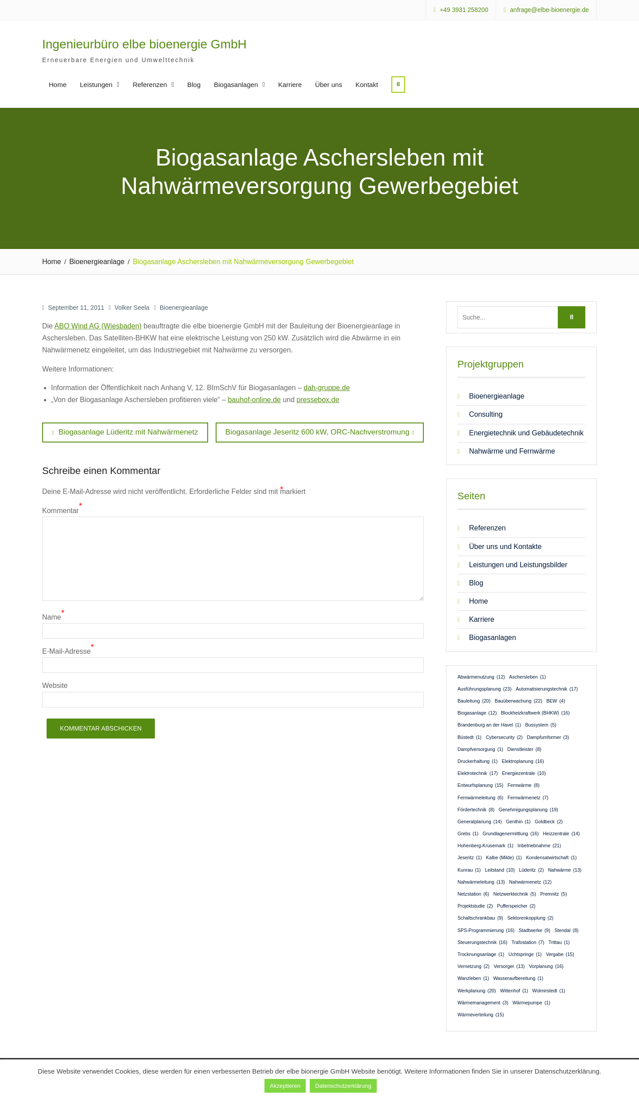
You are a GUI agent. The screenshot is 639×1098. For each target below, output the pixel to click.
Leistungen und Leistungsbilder (518, 564)
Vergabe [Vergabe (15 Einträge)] (560, 954)
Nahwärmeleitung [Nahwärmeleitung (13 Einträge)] (481, 881)
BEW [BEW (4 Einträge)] (555, 701)
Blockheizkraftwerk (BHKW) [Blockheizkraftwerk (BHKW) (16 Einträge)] (535, 713)
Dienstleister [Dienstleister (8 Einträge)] (524, 749)
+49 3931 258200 (464, 10)
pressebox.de (317, 399)
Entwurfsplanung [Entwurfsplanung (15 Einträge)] (480, 785)
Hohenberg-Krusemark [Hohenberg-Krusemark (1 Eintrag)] (485, 845)
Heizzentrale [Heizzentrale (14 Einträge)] (561, 833)
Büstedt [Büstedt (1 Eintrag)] (469, 737)
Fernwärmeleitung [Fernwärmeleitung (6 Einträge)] (480, 797)
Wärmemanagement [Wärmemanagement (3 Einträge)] (483, 1002)
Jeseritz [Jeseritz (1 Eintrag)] (470, 857)
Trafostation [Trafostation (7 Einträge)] (528, 942)
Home (58, 84)
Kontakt (366, 84)
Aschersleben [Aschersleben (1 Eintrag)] (527, 676)
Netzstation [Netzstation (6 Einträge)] (473, 894)
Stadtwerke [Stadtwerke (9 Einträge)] (534, 930)
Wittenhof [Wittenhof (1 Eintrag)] (514, 990)
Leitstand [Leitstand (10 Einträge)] (500, 869)
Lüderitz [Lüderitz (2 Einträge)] (531, 869)
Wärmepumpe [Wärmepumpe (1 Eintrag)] (531, 1002)
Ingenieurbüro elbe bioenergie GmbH (144, 44)
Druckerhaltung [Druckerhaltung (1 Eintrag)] (477, 761)
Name (51, 617)
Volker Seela (132, 307)
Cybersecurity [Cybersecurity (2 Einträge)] (504, 737)
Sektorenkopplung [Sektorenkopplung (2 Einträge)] (530, 918)
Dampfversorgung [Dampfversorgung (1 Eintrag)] (480, 749)
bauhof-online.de (254, 399)
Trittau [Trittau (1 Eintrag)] (559, 942)
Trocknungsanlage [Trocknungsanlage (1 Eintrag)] (481, 954)
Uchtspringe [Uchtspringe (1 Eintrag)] (525, 954)
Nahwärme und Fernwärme (512, 450)
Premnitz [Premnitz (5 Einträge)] (553, 894)
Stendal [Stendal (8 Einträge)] (566, 930)
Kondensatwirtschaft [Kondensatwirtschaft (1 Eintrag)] (551, 857)
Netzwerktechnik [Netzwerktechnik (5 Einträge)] (514, 894)
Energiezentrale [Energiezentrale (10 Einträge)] (524, 773)
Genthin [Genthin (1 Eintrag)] (518, 821)
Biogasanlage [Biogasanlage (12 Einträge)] (477, 713)
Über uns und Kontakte (505, 546)
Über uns (328, 84)
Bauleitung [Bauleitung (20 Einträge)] (474, 701)
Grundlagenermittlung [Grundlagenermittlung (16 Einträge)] (511, 833)
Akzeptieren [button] (285, 1085)
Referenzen (150, 84)
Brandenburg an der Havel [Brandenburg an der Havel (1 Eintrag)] (489, 725)
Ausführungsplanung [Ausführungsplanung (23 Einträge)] (485, 688)
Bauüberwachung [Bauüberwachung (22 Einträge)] (518, 701)
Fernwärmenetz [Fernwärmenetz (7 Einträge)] (528, 797)
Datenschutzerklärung (343, 1085)
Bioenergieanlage (184, 307)
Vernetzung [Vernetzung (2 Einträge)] (473, 966)
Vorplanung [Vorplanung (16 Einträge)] (546, 966)
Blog (194, 84)
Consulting (486, 414)
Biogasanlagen (236, 84)
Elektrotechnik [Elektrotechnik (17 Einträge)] (478, 773)
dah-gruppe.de (327, 387)
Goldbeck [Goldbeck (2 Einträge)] (549, 821)
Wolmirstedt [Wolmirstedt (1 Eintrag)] (548, 990)
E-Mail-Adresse (66, 651)
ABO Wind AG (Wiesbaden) (98, 326)
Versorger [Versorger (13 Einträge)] (509, 966)
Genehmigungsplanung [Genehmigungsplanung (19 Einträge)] (528, 809)
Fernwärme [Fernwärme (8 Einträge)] (524, 785)
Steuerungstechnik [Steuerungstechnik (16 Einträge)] (482, 942)
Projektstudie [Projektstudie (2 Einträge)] (475, 906)
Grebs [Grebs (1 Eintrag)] (468, 833)
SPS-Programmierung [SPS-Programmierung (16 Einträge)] (486, 930)
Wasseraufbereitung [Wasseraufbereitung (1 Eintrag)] (518, 978)
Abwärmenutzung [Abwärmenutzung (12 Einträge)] (481, 676)
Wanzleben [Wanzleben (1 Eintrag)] (473, 978)
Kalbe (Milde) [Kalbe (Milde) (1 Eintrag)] (504, 857)
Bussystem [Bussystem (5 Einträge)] (540, 725)
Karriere (290, 84)
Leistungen (96, 84)
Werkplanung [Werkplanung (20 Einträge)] (477, 990)
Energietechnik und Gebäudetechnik (526, 432)
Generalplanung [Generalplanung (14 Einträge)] (480, 821)
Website (55, 685)
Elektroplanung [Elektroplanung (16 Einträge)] (523, 761)
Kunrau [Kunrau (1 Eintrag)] (469, 869)
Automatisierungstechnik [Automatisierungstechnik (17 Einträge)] (547, 688)
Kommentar (60, 510)
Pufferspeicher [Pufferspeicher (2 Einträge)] (516, 906)
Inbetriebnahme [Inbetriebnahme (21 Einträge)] (539, 845)
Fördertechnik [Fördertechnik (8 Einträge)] (476, 809)
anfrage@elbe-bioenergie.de (549, 10)
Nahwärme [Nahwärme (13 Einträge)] (564, 869)
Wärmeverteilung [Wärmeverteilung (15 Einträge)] (481, 1015)
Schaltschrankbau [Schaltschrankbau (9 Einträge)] (480, 918)
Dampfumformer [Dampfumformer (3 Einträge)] (548, 737)
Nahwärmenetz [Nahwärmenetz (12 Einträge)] (530, 881)
